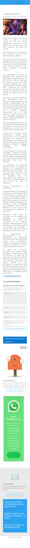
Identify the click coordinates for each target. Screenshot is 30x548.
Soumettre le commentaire (15, 328)
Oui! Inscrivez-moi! (15, 390)
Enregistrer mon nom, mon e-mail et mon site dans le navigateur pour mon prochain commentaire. (14, 322)
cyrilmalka (7, 16)
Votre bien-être (21, 16)
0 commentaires (7, 18)
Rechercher (23, 347)
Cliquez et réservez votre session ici (14, 340)
